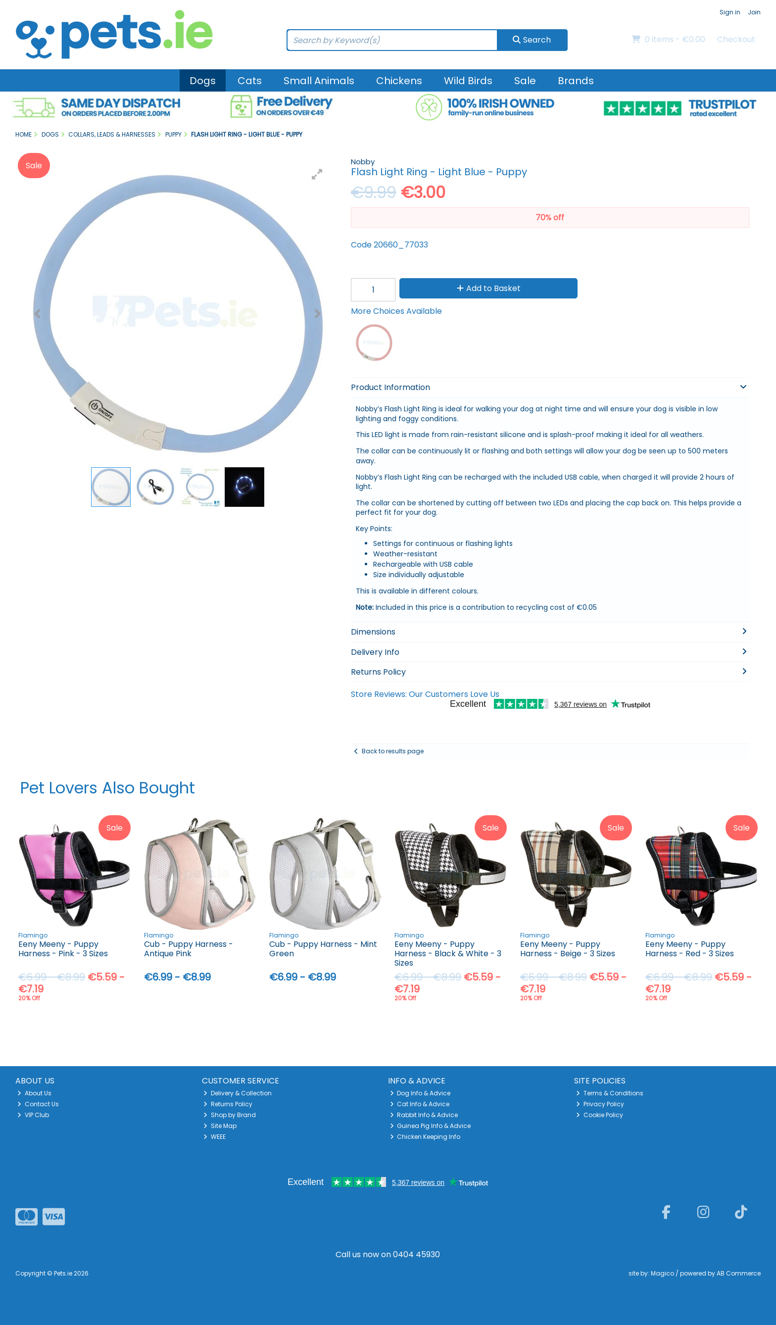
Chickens (399, 81)
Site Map (220, 1126)
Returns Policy (227, 1104)
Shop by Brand (229, 1115)
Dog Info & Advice (420, 1093)
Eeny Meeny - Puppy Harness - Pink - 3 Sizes (63, 948)
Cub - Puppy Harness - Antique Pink (188, 948)
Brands (576, 81)
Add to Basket (489, 288)
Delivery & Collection (237, 1093)
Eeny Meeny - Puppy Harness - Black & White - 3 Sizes (447, 953)
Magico (662, 1273)
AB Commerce (739, 1273)
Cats (250, 81)
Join (754, 12)
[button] (317, 174)
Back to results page (393, 751)
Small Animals (319, 81)
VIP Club (33, 1115)
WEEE (214, 1136)
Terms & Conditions (609, 1093)
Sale (525, 81)
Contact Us (38, 1104)
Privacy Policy (600, 1104)
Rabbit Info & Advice (424, 1115)
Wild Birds (468, 81)
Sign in (730, 12)
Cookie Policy (599, 1115)
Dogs (203, 81)
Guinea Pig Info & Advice (430, 1126)
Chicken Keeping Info (425, 1136)
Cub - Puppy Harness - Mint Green (323, 948)
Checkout (736, 39)
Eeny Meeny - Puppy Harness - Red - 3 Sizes (689, 948)
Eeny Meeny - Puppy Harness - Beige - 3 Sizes (567, 948)
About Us (34, 1093)
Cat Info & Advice (420, 1104)
